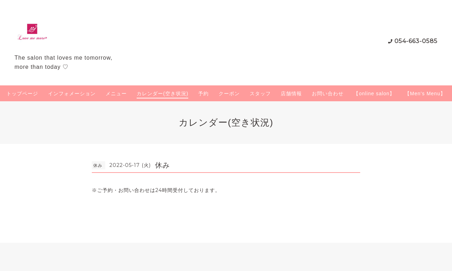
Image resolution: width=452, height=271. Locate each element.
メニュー (116, 93)
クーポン (229, 93)
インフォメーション (72, 93)
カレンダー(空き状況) (162, 93)
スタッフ (260, 93)
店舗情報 (291, 93)
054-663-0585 (416, 41)
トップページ (22, 93)
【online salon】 (374, 93)
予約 (203, 93)
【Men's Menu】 (425, 93)
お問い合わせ (328, 93)
